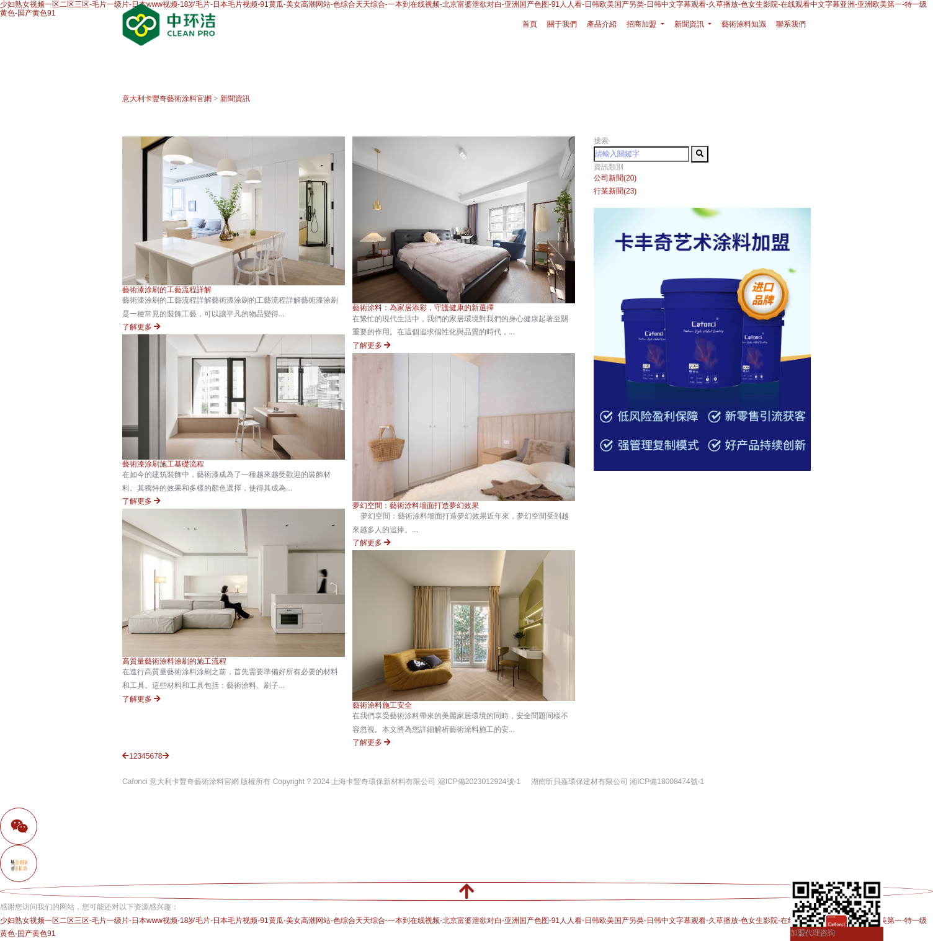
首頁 (529, 24)
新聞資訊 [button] (690, 24)
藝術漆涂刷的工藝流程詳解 (167, 289)
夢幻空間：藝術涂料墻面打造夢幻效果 (415, 505)
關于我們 (562, 24)
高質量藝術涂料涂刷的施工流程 (174, 661)
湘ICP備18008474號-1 (667, 781)
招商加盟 (642, 24)
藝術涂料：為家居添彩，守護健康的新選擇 (423, 307)
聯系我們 (791, 24)
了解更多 (141, 327)
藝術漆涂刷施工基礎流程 (163, 464)
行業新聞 (615, 191)
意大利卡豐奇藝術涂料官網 (167, 98)
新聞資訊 (235, 98)
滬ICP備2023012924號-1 (479, 781)
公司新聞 (615, 178)
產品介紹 (602, 24)
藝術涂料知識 (743, 24)
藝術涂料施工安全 (382, 705)
